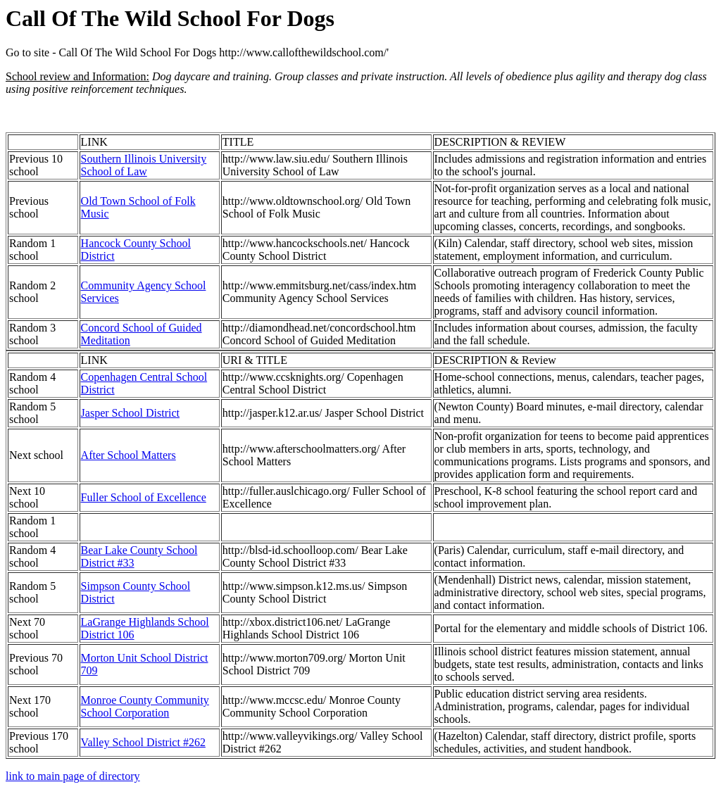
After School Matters (128, 455)
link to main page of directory (73, 776)
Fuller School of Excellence (143, 497)
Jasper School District (130, 413)
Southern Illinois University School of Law (144, 165)
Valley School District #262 (143, 742)
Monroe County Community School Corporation (145, 706)
